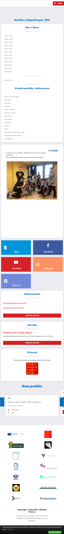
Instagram (49, 269)
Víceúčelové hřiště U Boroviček (14, 132)
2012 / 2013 (8, 68)
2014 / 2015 (8, 62)
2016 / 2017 (8, 55)
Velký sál (7, 103)
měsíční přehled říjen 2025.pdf (13, 308)
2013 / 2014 (8, 65)
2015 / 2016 (8, 59)
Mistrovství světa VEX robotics (24, 402)
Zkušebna (8, 123)
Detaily (10, 529)
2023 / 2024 (9, 39)
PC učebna (8, 100)
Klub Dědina (8, 139)
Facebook (48, 252)
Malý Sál (7, 106)
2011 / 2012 (8, 71)
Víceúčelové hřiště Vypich (13, 135)
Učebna (7, 126)
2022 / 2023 (9, 42)
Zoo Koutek (8, 119)
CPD (6, 129)
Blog (16, 252)
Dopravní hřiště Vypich (12, 97)
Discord (16, 285)
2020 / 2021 (8, 49)
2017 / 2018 (8, 52)
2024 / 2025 (9, 36)
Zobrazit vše (8, 80)
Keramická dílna (10, 110)
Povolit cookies (54, 532)
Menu (58, 3)
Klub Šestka (8, 116)
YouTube (16, 269)
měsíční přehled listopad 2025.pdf (14, 303)
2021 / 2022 (8, 45)
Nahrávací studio (10, 113)
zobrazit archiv (32, 315)
